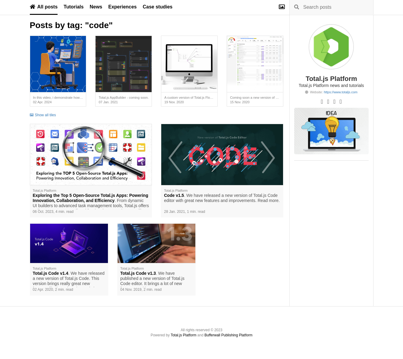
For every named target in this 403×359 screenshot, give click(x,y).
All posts (44, 6)
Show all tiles (43, 115)
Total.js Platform (183, 335)
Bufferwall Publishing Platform (228, 335)
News (96, 6)
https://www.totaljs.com (340, 92)
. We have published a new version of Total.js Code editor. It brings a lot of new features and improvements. (152, 279)
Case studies (158, 6)
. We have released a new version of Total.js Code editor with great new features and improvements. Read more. (222, 198)
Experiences (122, 6)
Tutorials (73, 6)
